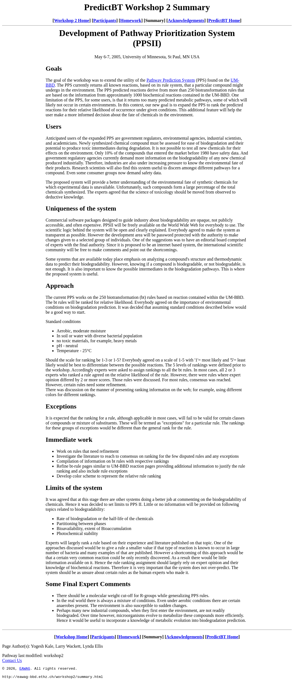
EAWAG (24, 669)
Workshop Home (72, 636)
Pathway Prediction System (170, 80)
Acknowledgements (186, 20)
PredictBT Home (224, 20)
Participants (104, 20)
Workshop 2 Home (71, 20)
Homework (130, 20)
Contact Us (12, 660)
